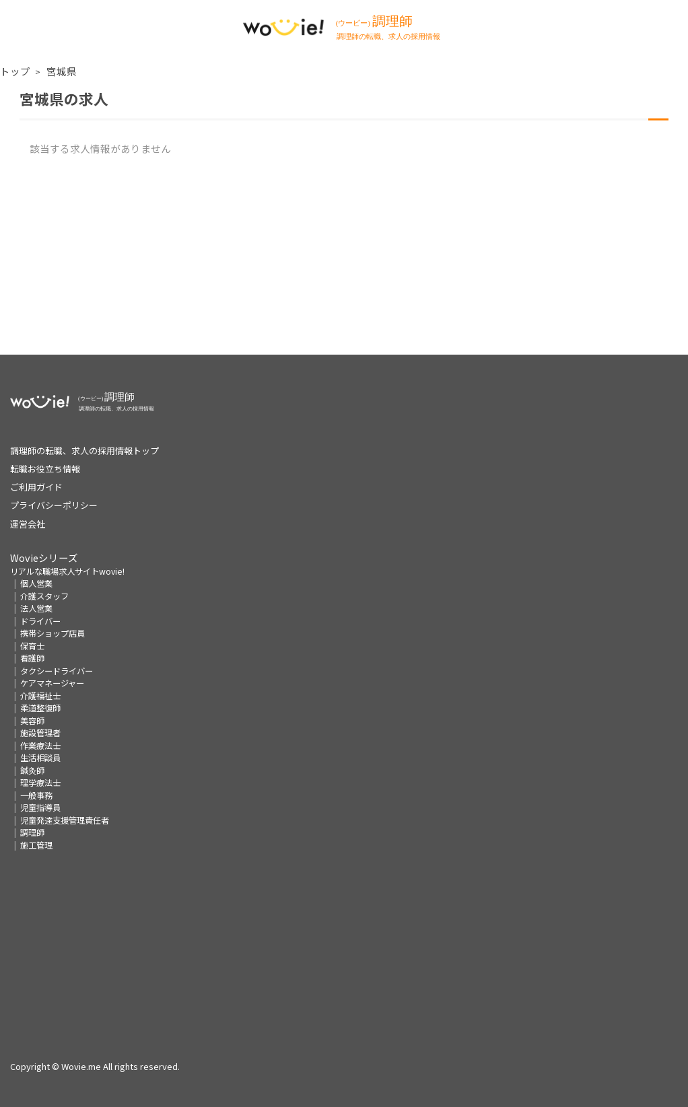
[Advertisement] (344, 260)
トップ (15, 71)
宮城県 (61, 71)
